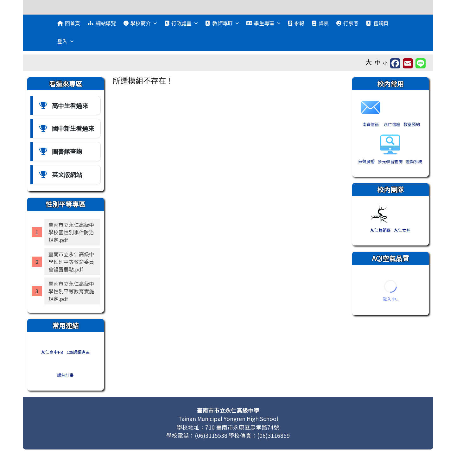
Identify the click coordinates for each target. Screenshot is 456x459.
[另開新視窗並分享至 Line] (420, 63)
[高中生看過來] (65, 105)
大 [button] (368, 62)
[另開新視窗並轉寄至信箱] (408, 63)
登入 (65, 41)
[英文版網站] (65, 174)
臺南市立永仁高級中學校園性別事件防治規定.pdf (71, 232)
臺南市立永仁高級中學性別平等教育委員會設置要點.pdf (71, 261)
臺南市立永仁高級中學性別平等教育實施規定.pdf (71, 291)
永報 (296, 23)
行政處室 (181, 23)
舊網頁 (377, 23)
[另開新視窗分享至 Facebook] (395, 63)
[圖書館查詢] (65, 151)
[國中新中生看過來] (65, 128)
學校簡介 (140, 23)
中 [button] (377, 62)
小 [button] (385, 62)
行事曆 (347, 23)
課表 (320, 23)
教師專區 (221, 23)
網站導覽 (102, 23)
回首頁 (68, 23)
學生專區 (263, 23)
